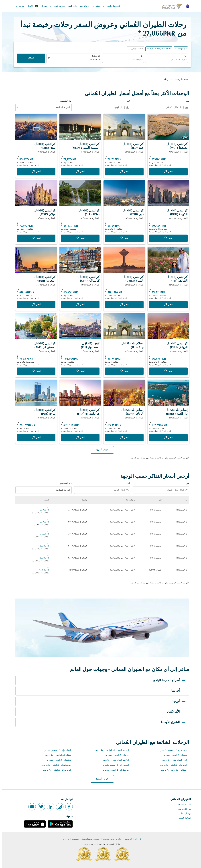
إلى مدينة (127, 839)
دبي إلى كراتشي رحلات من (173, 755)
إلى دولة (136, 839)
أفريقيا (177, 690)
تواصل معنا (184, 813)
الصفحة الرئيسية (180, 79)
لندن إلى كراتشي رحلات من (172, 760)
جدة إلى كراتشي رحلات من (115, 755)
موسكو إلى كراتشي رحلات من (113, 770)
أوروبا (178, 701)
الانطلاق (94, 56)
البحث (29, 58)
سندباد (42, 6)
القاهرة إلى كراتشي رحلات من (113, 765)
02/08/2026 (92, 60)
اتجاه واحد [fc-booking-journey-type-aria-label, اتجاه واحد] (180, 49)
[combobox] (165, 59)
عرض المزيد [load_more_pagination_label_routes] (100, 779)
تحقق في (94, 6)
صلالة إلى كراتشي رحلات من (56, 755)
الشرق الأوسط (172, 722)
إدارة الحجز (70, 6)
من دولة (64, 839)
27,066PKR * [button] (155, 34)
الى (139, 56)
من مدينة (73, 839)
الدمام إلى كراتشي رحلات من (172, 765)
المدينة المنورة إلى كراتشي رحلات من (110, 750)
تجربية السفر (55, 6)
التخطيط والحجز (109, 6)
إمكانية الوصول (182, 818)
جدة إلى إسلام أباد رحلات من (172, 770)
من (183, 56)
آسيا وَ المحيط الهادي (168, 680)
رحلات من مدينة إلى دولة (89, 839)
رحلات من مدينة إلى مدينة (111, 839)
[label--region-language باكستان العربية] (24, 6)
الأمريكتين (175, 711)
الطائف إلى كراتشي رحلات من (55, 750)
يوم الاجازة (82, 6)
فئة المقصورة (64, 101)
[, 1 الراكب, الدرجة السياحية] (158, 49)
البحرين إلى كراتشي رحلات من (55, 770)
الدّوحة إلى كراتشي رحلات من (113, 760)
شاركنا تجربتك (183, 809)
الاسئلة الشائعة (182, 805)
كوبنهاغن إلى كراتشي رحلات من (55, 765)
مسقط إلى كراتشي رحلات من (171, 750)
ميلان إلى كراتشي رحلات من (56, 760)
